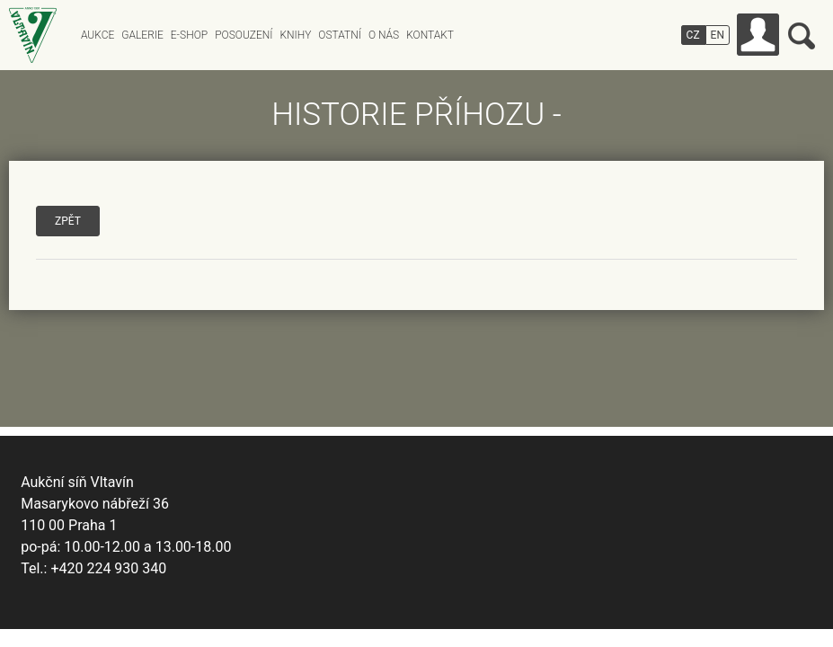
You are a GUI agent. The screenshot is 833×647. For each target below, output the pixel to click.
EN (717, 35)
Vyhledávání (801, 35)
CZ (693, 35)
